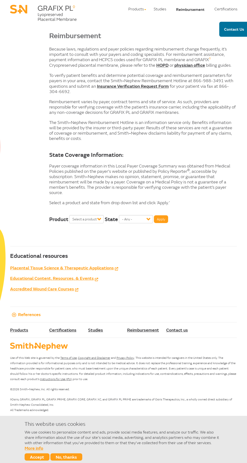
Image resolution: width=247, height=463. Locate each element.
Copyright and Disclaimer (94, 358)
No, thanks (66, 457)
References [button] (25, 314)
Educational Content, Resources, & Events (52, 278)
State (111, 219)
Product (58, 219)
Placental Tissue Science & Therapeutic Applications (62, 268)
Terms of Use (68, 358)
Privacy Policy (125, 358)
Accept (37, 457)
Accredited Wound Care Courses (42, 289)
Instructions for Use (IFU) (56, 379)
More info (34, 448)
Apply (161, 219)
